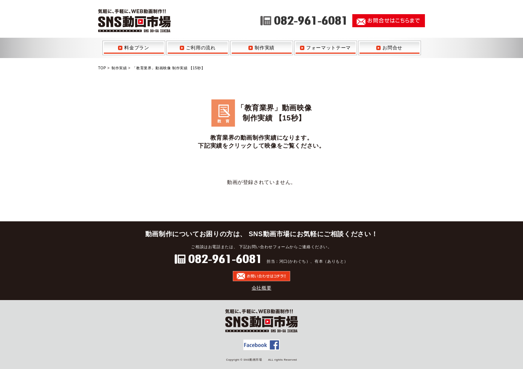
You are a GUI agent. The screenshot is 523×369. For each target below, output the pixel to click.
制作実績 (265, 47)
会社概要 (262, 288)
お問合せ (392, 47)
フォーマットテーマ (328, 47)
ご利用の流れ (201, 47)
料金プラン (136, 47)
